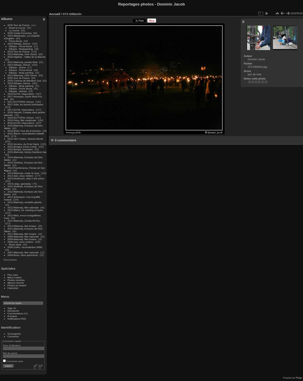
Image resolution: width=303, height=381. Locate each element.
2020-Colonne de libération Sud (24, 80)
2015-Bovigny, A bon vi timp (22, 146)
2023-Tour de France (19, 51)
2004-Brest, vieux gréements (23, 255)
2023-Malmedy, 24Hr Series (22, 54)
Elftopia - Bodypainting (21, 49)
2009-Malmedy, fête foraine (22, 239)
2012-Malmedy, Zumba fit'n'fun (24, 220)
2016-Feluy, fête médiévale (22, 120)
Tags (10, 308)
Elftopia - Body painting (21, 72)
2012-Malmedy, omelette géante (25, 202)
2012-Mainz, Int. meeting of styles (25, 210)
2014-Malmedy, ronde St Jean (23, 173)
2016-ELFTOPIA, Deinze (21, 117)
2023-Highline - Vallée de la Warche (27, 57)
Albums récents (16, 282)
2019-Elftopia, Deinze (19, 83)
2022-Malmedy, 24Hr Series (22, 75)
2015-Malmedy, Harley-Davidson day (27, 152)
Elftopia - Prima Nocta (20, 46)
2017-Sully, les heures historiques (25, 104)
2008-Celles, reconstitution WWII (25, 247)
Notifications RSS (17, 318)
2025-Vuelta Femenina (20, 33)
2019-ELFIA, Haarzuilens (21, 94)
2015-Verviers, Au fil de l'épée (23, 144)
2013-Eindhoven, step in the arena (26, 178)
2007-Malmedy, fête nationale (23, 252)
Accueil (54, 14)
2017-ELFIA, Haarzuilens (21, 109)
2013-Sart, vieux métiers (21, 175)
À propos (12, 316)
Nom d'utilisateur (12, 345)
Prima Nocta (15, 41)
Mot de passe (10, 353)
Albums (6, 19)
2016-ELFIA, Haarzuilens (21, 123)
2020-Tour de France (19, 78)
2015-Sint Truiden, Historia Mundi (25, 138)
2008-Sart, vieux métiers (21, 242)
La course (14, 30)
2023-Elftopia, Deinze (19, 43)
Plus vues (13, 274)
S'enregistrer (14, 333)
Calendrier (13, 288)
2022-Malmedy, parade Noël (23, 62)
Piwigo (299, 378)
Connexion (13, 336)
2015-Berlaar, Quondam (20, 149)
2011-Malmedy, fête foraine (22, 234)
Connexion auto (13, 361)
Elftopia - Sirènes (18, 91)
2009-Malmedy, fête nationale (23, 236)
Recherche (13, 310)
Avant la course (17, 27)
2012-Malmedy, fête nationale (23, 207)
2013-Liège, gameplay (19, 183)
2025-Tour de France (19, 25)
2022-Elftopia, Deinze (19, 64)
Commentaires (15, 313)
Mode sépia (15, 244)
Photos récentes (16, 280)
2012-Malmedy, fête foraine (22, 226)
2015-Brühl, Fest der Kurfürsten (24, 131)
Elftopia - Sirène (17, 67)
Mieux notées (15, 277)
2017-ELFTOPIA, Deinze (21, 101)
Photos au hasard (17, 285)
